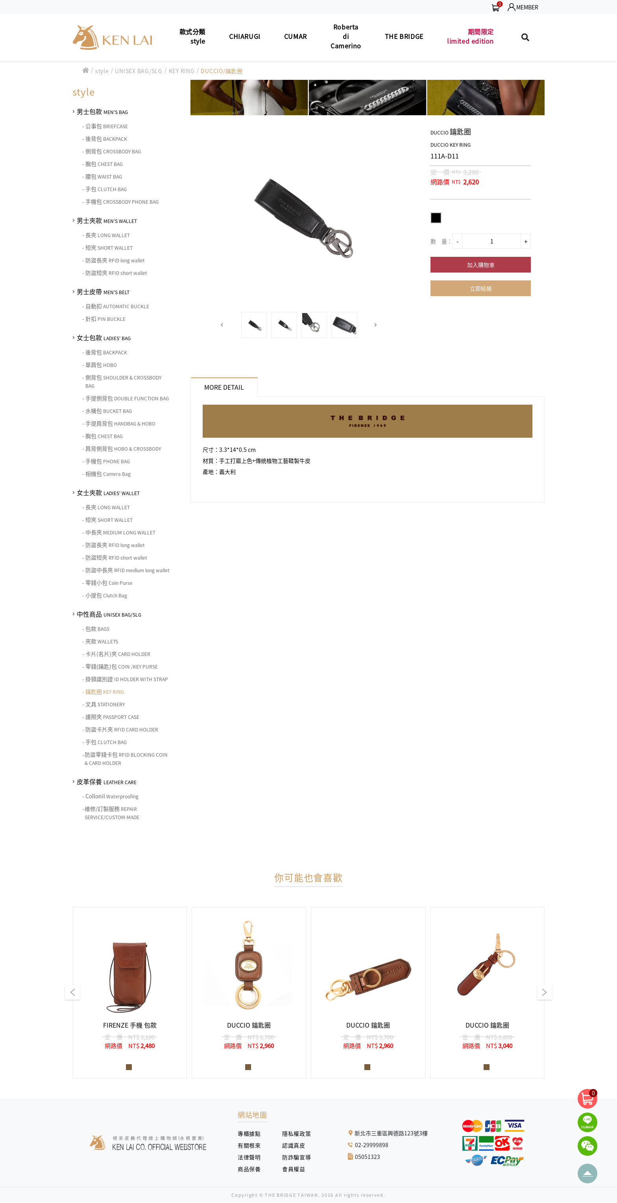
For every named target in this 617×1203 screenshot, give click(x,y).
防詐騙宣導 (296, 1157)
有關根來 (252, 1145)
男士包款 (102, 111)
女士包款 (104, 337)
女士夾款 (108, 492)
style (102, 71)
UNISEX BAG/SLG (139, 71)
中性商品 (109, 614)
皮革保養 (107, 781)
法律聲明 (252, 1157)
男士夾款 (107, 220)
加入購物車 (481, 265)
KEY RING (182, 71)
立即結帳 (481, 288)
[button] (222, 325)
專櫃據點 (249, 1133)
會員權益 (296, 1169)
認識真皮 (296, 1145)
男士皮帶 (103, 291)
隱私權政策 (293, 1133)
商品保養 (252, 1169)
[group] (129, 993)
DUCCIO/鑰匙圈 (222, 71)
